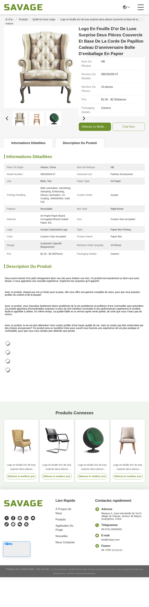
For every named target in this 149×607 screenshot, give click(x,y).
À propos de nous (63, 511)
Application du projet (64, 527)
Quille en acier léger (44, 19)
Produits (23, 19)
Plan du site (42, 569)
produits (61, 519)
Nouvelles (62, 536)
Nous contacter (65, 542)
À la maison (9, 19)
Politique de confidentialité (20, 569)
